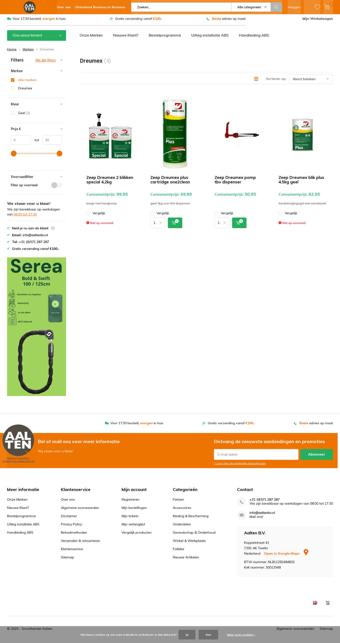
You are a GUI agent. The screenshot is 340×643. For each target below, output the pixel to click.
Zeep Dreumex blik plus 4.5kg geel (301, 181)
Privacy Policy (71, 526)
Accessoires (182, 509)
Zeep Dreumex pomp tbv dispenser (235, 181)
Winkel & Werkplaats (189, 542)
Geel (24, 115)
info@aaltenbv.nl (262, 515)
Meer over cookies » (241, 634)
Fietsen (178, 501)
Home (12, 51)
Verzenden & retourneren (80, 542)
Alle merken (27, 82)
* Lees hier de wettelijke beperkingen (240, 465)
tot (35, 142)
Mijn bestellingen (134, 509)
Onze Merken (91, 37)
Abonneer (316, 456)
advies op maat (229, 20)
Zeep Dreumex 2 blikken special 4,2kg (109, 181)
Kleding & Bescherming (190, 518)
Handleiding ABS (254, 37)
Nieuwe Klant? (125, 37)
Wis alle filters (45, 62)
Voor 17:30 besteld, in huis (39, 20)
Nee (208, 634)
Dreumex (25, 90)
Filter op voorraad (36, 187)
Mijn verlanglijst (133, 526)
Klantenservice (72, 551)
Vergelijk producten (137, 534)
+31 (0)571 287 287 (265, 501)
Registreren (130, 501)
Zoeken (276, 7)
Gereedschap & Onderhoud (194, 534)
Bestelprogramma (165, 37)
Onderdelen (182, 526)
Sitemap (67, 559)
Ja (187, 634)
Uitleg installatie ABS (210, 37)
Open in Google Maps (286, 555)
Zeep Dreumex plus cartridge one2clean (170, 181)
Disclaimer (69, 518)
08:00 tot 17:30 (25, 216)
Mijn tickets (130, 518)
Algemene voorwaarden (80, 509)
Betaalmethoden (74, 534)
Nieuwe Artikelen (186, 559)
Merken (28, 51)
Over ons (68, 501)
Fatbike (178, 551)
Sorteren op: (276, 80)
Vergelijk (95, 215)
